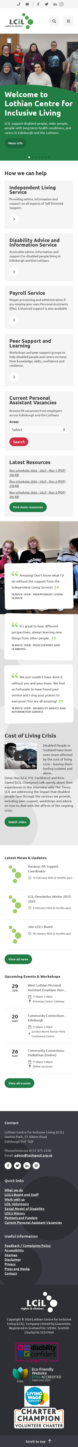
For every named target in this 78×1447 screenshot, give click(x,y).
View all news (18, 959)
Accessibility (14, 1250)
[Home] (39, 1302)
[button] (29, 157)
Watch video (17, 822)
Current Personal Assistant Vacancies (33, 1222)
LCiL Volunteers (17, 1203)
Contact (11, 1273)
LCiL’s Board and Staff (22, 1194)
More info (15, 143)
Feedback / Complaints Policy (28, 1245)
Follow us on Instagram (61, 6)
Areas (14, 421)
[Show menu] (68, 21)
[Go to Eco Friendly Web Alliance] (36, 1374)
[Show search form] (54, 21)
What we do (14, 1190)
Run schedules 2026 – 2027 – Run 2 (37, 483)
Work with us (15, 1199)
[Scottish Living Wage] (37, 1396)
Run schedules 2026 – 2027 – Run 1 (37, 472)
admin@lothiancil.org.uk (33, 1155)
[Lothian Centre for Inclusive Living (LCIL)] (19, 21)
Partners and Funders (21, 1217)
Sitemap (11, 1254)
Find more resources (28, 507)
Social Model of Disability (24, 1208)
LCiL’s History (15, 1213)
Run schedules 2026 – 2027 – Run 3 (37, 494)
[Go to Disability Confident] (36, 1353)
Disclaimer (13, 1259)
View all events (19, 1083)
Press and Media (17, 1268)
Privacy (10, 1264)
